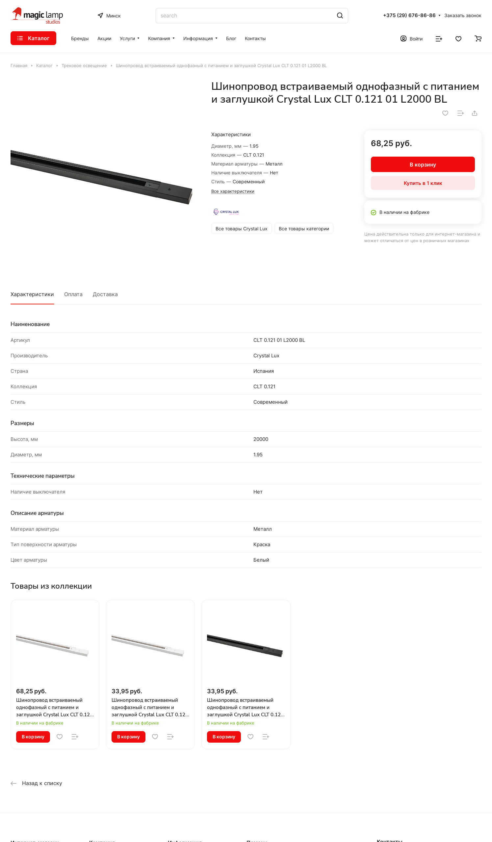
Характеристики (32, 294)
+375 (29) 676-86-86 (409, 15)
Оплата (73, 294)
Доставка (105, 294)
